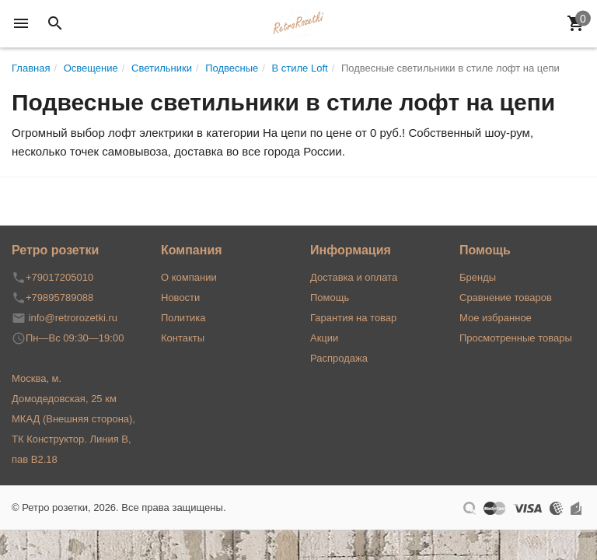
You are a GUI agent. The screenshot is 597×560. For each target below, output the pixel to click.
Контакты (182, 338)
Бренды (477, 277)
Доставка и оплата (353, 277)
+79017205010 (59, 277)
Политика (183, 318)
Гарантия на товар (353, 318)
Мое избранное (495, 318)
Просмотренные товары (515, 338)
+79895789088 (59, 297)
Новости (180, 297)
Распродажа (339, 358)
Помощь (329, 297)
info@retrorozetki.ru (73, 318)
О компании (189, 277)
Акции (324, 338)
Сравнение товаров (505, 297)
